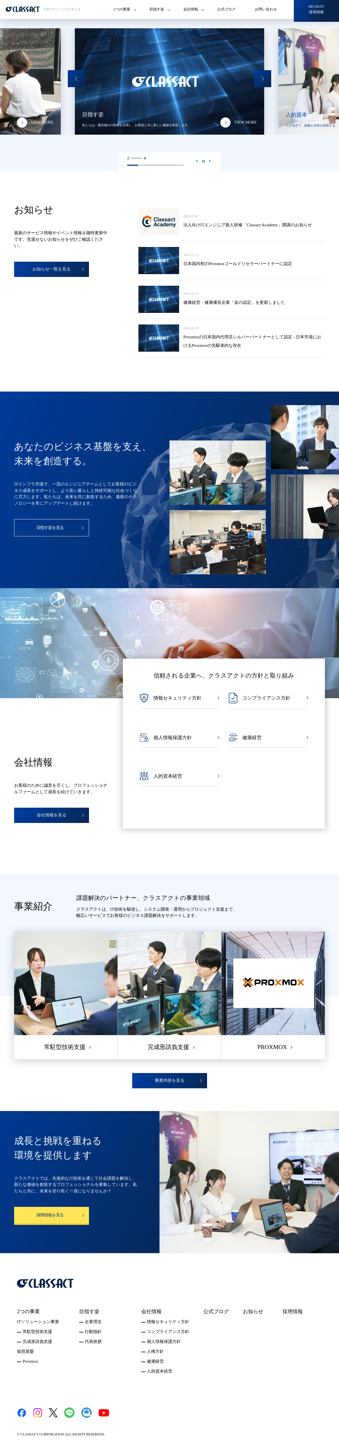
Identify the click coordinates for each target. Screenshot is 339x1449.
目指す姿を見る (50, 527)
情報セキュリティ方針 (168, 1321)
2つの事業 (28, 1311)
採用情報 (292, 1311)
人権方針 (155, 1351)
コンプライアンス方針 (168, 1331)
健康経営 (155, 1361)
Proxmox (30, 1361)
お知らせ (253, 1311)
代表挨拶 (93, 1341)
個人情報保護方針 (164, 1341)
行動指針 (93, 1331)
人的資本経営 (159, 1371)
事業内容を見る (169, 1080)
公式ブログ (226, 9)
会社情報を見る (51, 815)
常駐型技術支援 (37, 1331)
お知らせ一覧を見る (51, 269)
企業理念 (93, 1321)
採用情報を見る (50, 1215)
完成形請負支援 (37, 1341)
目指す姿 (89, 1311)
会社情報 (151, 1311)
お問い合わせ (266, 9)
